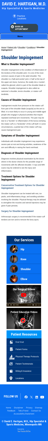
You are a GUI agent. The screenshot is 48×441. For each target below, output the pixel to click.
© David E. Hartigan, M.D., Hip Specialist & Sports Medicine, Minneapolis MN (24, 423)
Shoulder (21, 47)
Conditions (31, 47)
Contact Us (36, 410)
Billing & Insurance (23, 371)
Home (3, 47)
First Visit (19, 342)
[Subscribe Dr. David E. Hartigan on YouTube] (41, 397)
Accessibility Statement (24, 413)
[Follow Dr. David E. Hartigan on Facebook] (26, 397)
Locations (19, 378)
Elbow (24, 279)
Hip (22, 249)
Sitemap (38, 407)
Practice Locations (21, 17)
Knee (23, 259)
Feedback (11, 410)
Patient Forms (21, 349)
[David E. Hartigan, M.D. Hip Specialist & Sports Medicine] (24, 6)
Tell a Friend (23, 410)
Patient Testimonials (24, 363)
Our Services (24, 240)
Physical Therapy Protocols (27, 356)
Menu (23, 36)
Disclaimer (18, 407)
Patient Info (12, 47)
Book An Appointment (21, 27)
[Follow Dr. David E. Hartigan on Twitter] (31, 397)
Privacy (29, 407)
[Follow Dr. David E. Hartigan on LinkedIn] (36, 397)
